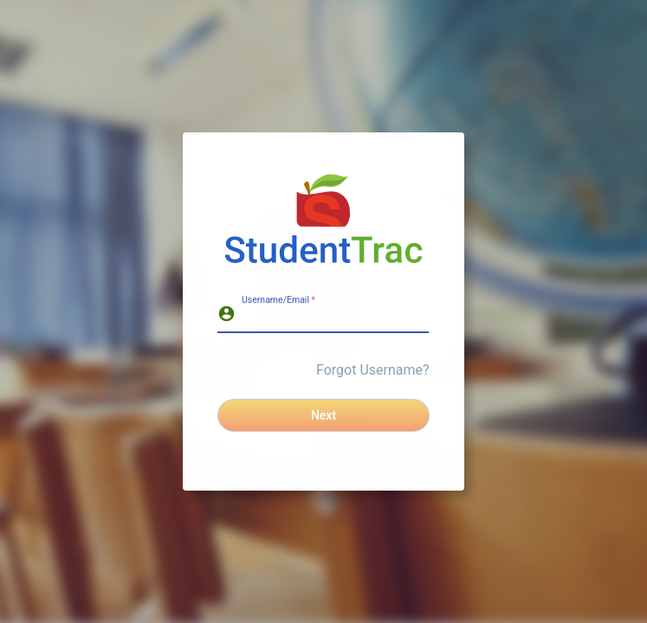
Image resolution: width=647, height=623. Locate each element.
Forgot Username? (373, 370)
